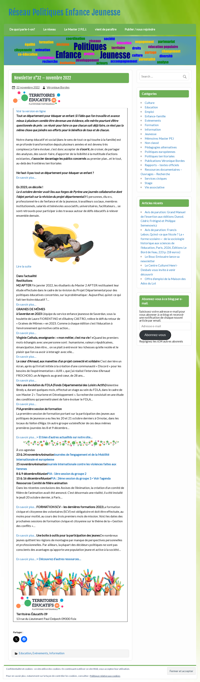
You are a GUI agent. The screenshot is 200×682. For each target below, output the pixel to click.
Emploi (149, 111)
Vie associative (154, 187)
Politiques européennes (160, 151)
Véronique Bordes (58, 87)
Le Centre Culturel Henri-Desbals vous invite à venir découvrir (159, 270)
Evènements (40, 653)
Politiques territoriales (160, 156)
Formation (152, 125)
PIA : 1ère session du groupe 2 (66, 473)
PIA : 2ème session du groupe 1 (71, 478)
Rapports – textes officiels (162, 165)
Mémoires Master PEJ (159, 138)
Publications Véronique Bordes (165, 160)
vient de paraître (105, 29)
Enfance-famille (155, 116)
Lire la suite (23, 266)
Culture (149, 102)
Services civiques (156, 178)
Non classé (152, 142)
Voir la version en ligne (31, 111)
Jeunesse (150, 134)
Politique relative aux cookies (105, 675)
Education (25, 653)
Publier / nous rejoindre (140, 29)
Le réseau (49, 29)
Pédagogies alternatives (161, 147)
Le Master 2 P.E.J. (75, 29)
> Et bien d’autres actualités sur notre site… (64, 437)
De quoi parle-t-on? (22, 29)
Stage (148, 183)
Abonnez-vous (155, 335)
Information (56, 653)
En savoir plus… (26, 177)
